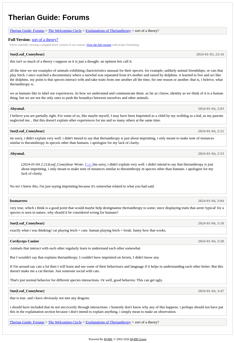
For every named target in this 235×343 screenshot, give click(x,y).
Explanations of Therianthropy (108, 30)
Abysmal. (17, 108)
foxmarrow (19, 201)
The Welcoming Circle (65, 30)
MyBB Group (138, 339)
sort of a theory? (45, 39)
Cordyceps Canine (24, 241)
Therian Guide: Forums (49, 17)
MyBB (108, 339)
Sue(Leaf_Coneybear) (27, 54)
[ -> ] (89, 164)
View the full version (98, 44)
